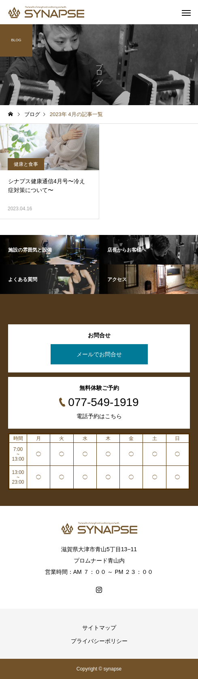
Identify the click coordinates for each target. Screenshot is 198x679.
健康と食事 (26, 164)
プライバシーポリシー (99, 641)
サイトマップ (99, 627)
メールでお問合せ (99, 354)
